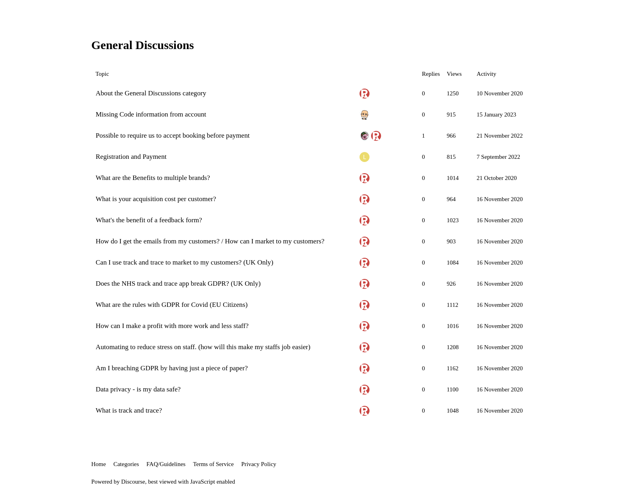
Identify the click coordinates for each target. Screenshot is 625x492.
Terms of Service (213, 464)
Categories (126, 464)
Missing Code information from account (151, 114)
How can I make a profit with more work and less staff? (172, 326)
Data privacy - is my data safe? (138, 389)
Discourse (133, 481)
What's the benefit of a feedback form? (149, 220)
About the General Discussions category (151, 93)
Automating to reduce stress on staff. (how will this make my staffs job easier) (203, 347)
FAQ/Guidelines (165, 464)
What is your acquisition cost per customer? (156, 199)
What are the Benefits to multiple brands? (153, 178)
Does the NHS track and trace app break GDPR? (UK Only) (178, 283)
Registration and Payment (131, 156)
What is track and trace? (129, 410)
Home (98, 464)
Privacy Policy (258, 464)
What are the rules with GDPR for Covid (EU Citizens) (172, 304)
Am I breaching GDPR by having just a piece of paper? (172, 368)
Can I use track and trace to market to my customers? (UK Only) (184, 262)
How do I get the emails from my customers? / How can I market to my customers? (210, 241)
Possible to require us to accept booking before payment (173, 135)
